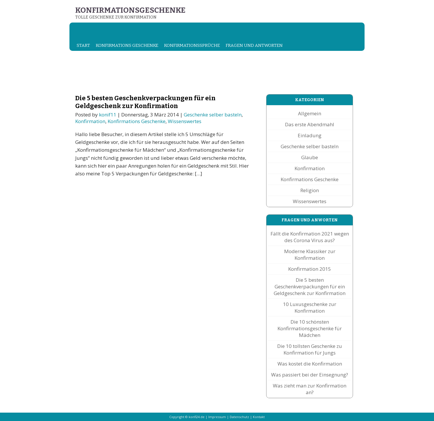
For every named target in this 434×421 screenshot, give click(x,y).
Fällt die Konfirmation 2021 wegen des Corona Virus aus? (310, 237)
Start (83, 45)
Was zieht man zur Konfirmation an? (309, 389)
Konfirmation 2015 (309, 269)
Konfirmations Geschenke (127, 45)
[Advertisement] (174, 73)
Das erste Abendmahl (309, 124)
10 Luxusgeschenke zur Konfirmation (309, 307)
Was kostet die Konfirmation (309, 363)
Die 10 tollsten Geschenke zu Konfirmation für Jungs (309, 349)
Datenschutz (239, 417)
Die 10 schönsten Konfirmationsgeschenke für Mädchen (309, 328)
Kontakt (259, 417)
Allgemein (309, 113)
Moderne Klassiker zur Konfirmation (309, 254)
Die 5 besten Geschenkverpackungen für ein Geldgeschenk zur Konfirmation (145, 102)
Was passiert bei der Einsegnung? (309, 374)
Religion (309, 190)
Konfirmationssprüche (192, 45)
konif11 (107, 114)
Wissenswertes (184, 121)
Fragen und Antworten (254, 45)
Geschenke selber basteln (213, 114)
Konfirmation (90, 121)
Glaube (309, 157)
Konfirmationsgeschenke (130, 10)
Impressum (217, 417)
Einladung (309, 135)
